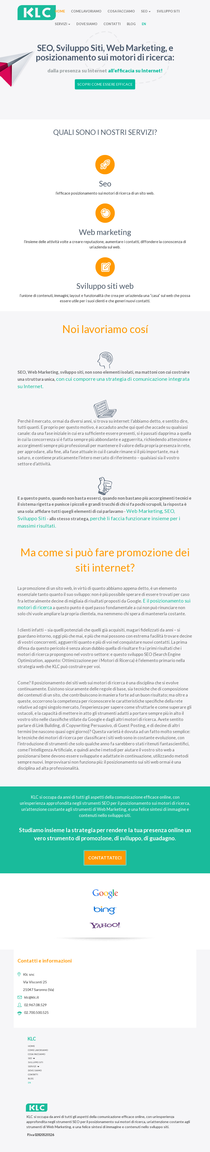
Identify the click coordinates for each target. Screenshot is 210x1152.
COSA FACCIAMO (121, 11)
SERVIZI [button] (62, 24)
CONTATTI (112, 24)
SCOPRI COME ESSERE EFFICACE (105, 84)
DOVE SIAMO (86, 24)
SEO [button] (146, 11)
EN (144, 24)
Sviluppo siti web (105, 286)
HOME (60, 11)
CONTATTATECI (105, 857)
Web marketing (105, 232)
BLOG (131, 24)
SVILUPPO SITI (168, 11)
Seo (105, 183)
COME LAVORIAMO (86, 11)
